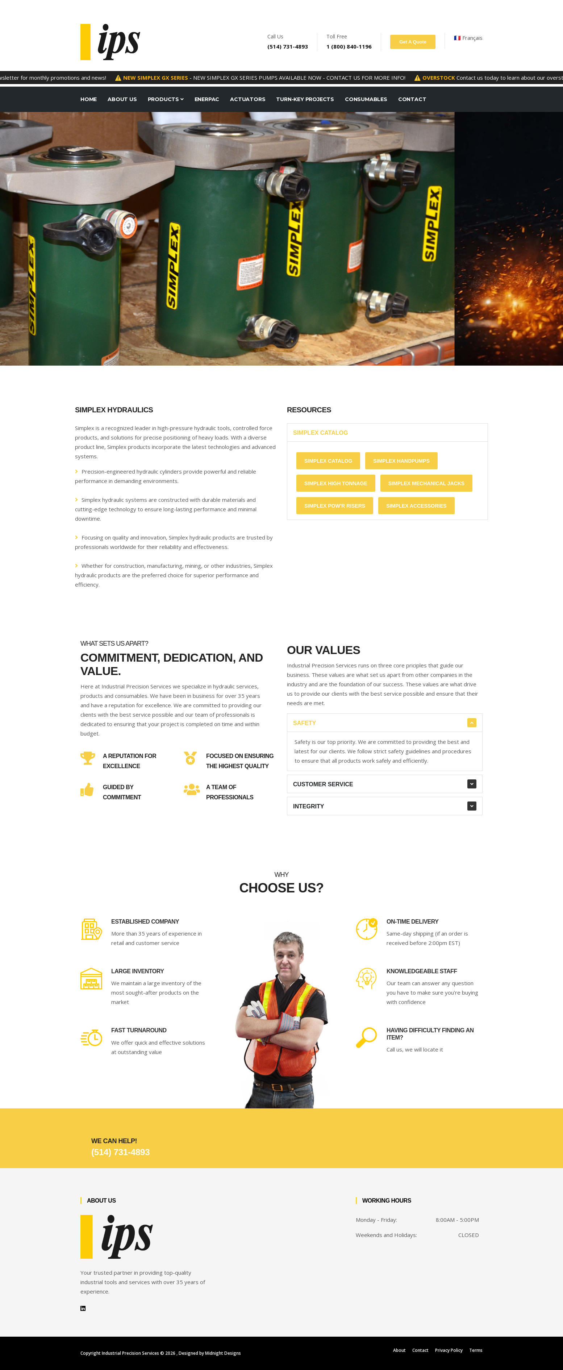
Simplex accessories (416, 506)
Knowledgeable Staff (422, 971)
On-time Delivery (412, 922)
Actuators (247, 99)
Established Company (145, 922)
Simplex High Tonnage (335, 483)
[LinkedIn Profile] (83, 1308)
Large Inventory (137, 971)
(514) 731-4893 (287, 46)
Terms (476, 1350)
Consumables (366, 99)
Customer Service (323, 784)
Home (88, 99)
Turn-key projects (305, 99)
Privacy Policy (449, 1350)
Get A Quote (412, 42)
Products (166, 99)
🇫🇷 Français (468, 37)
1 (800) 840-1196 (349, 46)
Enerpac (207, 99)
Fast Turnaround (139, 1030)
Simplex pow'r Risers (334, 506)
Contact (412, 99)
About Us (122, 99)
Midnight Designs (223, 1353)
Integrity (308, 806)
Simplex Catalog (320, 433)
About (399, 1350)
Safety (304, 723)
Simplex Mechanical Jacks (426, 483)
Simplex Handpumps (401, 461)
